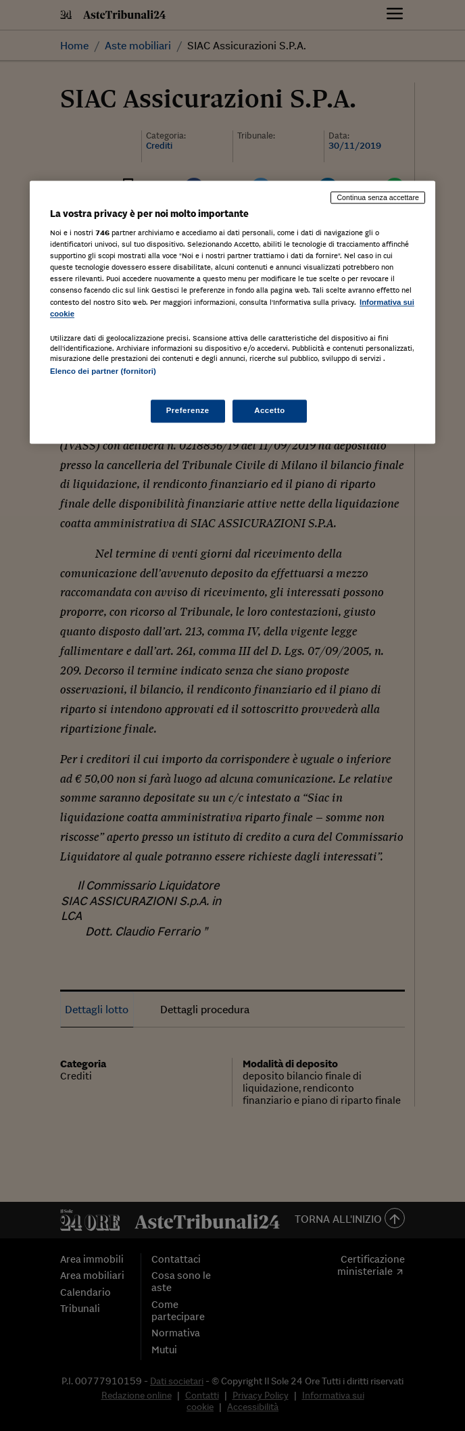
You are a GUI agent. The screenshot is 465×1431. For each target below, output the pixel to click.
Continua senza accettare (378, 197)
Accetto (269, 410)
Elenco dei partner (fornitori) (103, 371)
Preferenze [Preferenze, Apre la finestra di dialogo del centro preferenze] (188, 410)
